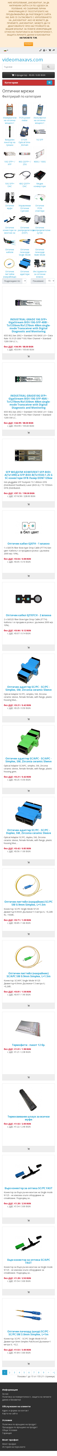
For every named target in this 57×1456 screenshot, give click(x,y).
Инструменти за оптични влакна (40, 270)
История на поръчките (13, 1446)
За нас (5, 1393)
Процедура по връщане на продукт (20, 1427)
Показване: (38, 281)
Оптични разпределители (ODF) (26, 226)
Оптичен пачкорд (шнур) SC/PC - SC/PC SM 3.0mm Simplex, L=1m (28, 1333)
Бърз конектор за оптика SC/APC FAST (28, 1261)
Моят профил (9, 1444)
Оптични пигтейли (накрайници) (9, 270)
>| (54, 1372)
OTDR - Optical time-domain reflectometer (25, 139)
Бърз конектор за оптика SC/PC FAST (28, 1188)
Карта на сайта (10, 1413)
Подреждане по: (12, 281)
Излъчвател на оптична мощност (40, 116)
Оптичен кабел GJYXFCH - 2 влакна (28, 615)
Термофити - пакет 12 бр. (28, 1045)
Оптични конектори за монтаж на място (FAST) (9, 227)
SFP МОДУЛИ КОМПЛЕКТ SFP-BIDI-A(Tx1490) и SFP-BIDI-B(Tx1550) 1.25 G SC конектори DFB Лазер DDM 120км (28, 475)
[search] (22, 67)
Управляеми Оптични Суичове (25, 204)
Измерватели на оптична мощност (9, 116)
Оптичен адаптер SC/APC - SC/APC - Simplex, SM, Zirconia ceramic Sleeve (28, 760)
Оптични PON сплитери (40, 204)
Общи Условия (9, 1430)
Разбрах (28, 44)
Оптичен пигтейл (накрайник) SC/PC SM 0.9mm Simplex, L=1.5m (28, 903)
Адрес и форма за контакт (15, 1410)
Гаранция (7, 1433)
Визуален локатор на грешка (9, 138)
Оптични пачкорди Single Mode (25, 248)
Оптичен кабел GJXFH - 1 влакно (29, 543)
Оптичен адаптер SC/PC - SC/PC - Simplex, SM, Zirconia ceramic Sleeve (28, 688)
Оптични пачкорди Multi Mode (40, 248)
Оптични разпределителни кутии (41, 226)
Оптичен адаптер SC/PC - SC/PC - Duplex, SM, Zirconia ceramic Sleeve (28, 831)
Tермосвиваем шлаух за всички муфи (29, 1118)
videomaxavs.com (22, 59)
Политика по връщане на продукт (19, 1424)
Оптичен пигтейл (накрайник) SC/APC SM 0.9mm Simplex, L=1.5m (29, 975)
